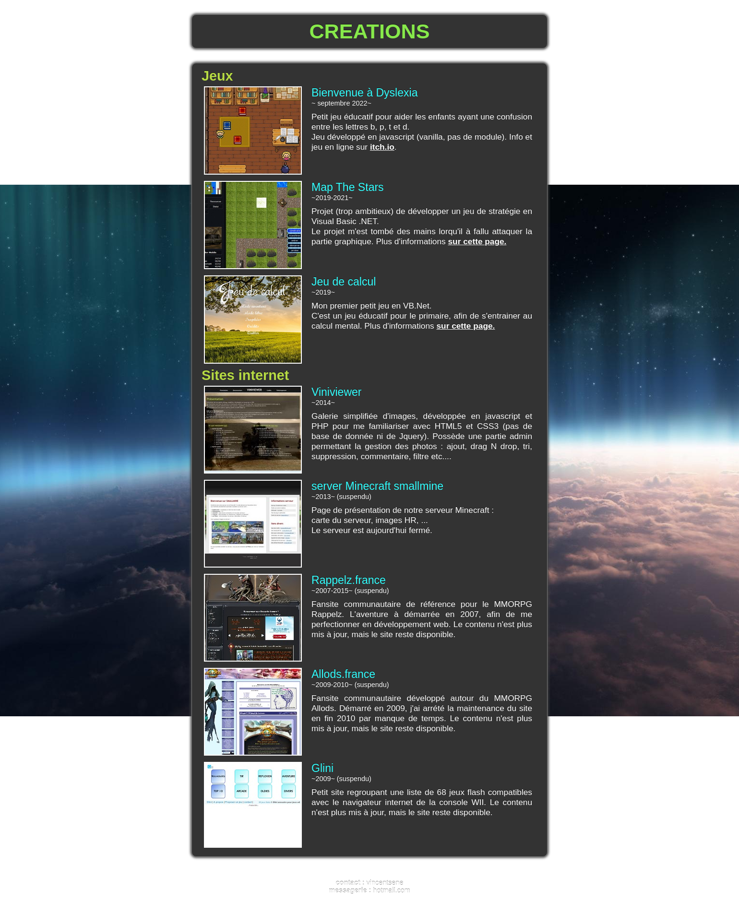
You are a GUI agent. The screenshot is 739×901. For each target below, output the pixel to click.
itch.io (382, 147)
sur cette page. (477, 241)
